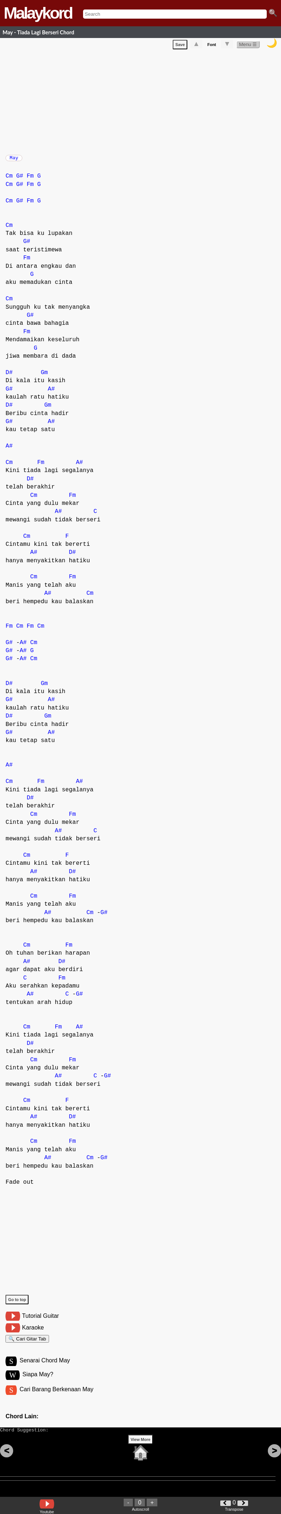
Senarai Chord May (44, 1367)
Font (211, 46)
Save (180, 46)
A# (51, 393)
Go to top (17, 1303)
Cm (8, 180)
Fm (30, 180)
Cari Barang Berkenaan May (56, 1397)
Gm (44, 376)
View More (140, 1451)
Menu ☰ (248, 46)
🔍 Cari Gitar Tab (27, 1343)
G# (19, 180)
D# (8, 376)
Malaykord (38, 13)
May (14, 160)
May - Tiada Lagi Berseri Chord (38, 32)
